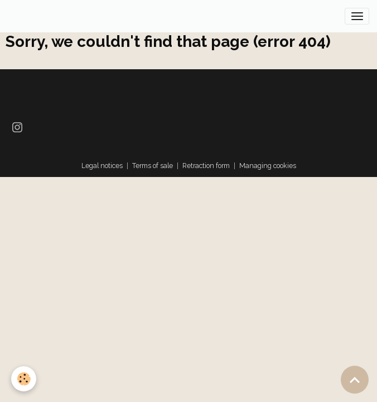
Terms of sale (152, 165)
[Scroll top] (355, 380)
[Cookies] (23, 378)
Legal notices (102, 165)
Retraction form (206, 165)
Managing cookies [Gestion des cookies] (267, 165)
